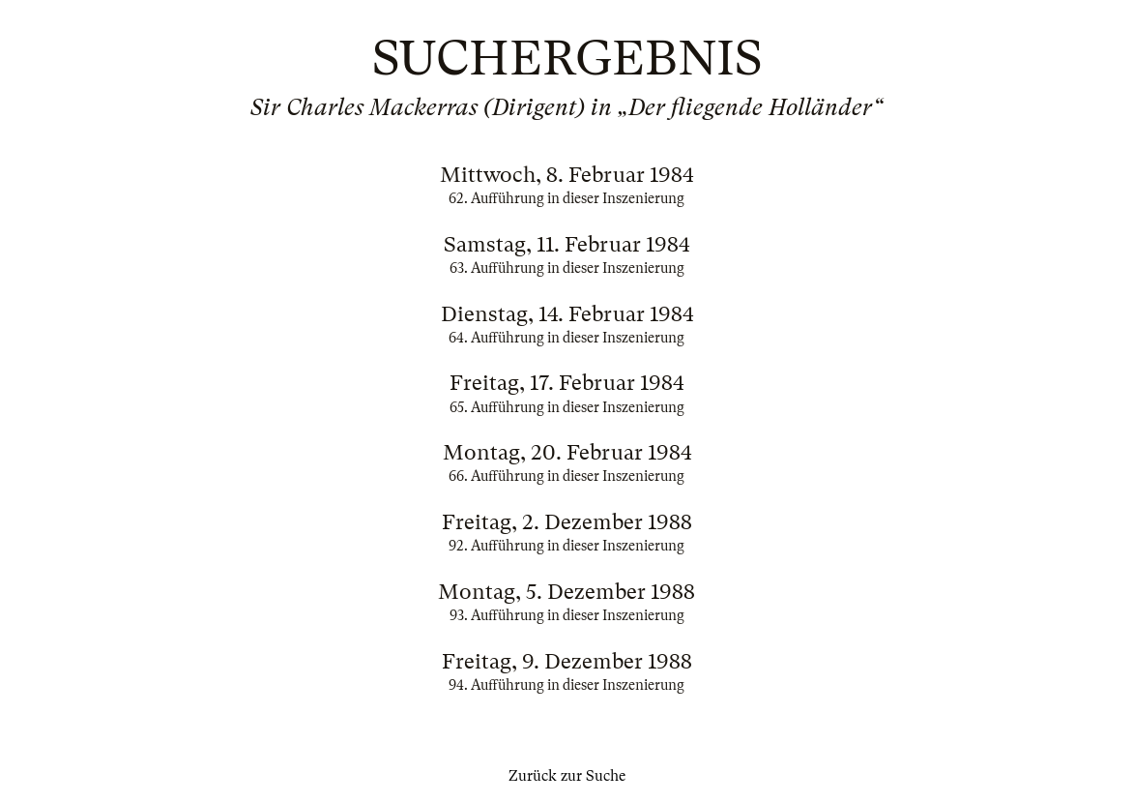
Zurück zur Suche (566, 776)
